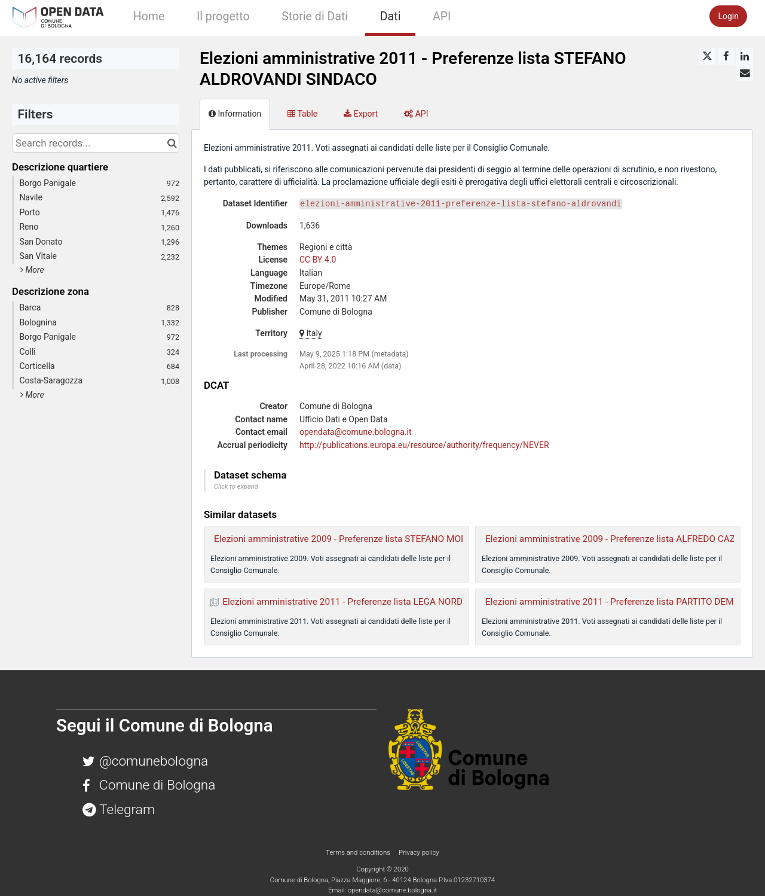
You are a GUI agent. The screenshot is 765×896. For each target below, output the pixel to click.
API (442, 16)
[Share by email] (744, 73)
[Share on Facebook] (726, 56)
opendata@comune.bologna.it (355, 432)
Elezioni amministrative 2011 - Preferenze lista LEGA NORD (342, 601)
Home (149, 16)
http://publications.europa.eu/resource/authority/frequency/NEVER (424, 445)
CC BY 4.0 (317, 259)
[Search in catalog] (171, 143)
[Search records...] (95, 143)
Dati (390, 16)
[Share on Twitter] (707, 56)
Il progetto (223, 16)
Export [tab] (361, 113)
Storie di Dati (314, 16)
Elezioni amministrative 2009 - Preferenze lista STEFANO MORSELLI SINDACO (372, 539)
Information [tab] (235, 113)
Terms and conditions (358, 852)
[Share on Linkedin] (744, 56)
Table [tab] (302, 113)
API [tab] (416, 113)
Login (728, 16)
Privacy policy (419, 852)
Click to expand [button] (236, 486)
